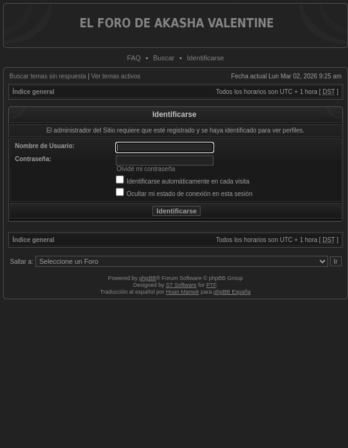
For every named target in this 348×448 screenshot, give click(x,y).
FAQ (134, 58)
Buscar (163, 58)
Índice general (33, 91)
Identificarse (205, 58)
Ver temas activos (116, 76)
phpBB (147, 278)
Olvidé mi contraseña (145, 169)
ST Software (181, 285)
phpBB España (232, 292)
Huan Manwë (182, 292)
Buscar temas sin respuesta (47, 76)
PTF (211, 285)
